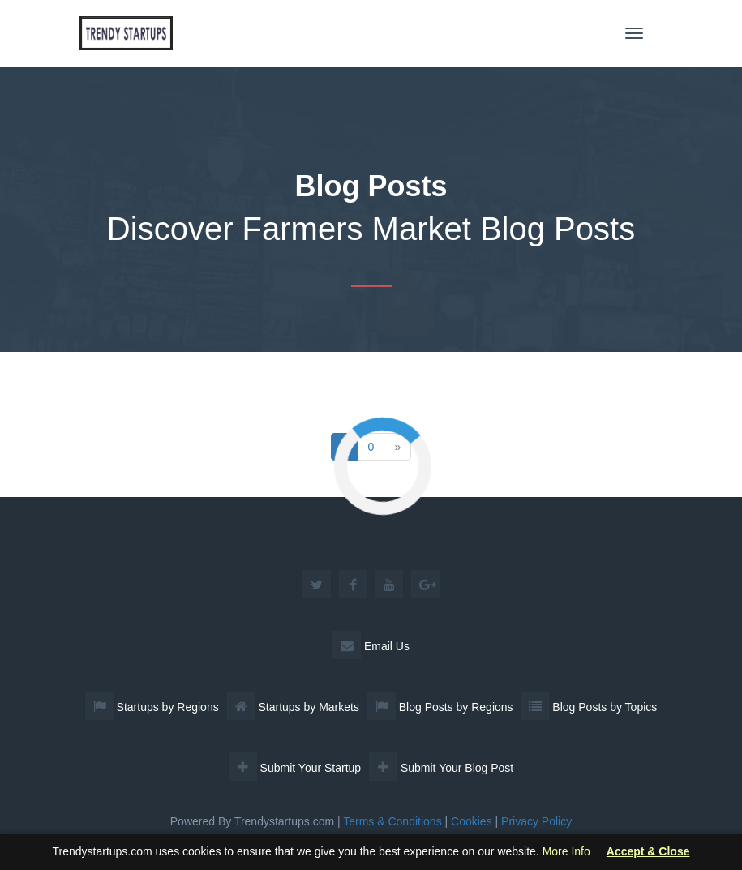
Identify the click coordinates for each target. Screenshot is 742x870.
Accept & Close (648, 852)
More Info (566, 851)
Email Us (371, 646)
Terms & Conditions (392, 821)
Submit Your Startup (295, 767)
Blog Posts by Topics (589, 707)
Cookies (471, 821)
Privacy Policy (536, 821)
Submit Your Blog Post (441, 767)
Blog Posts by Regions (440, 707)
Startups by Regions (152, 707)
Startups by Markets (293, 707)
